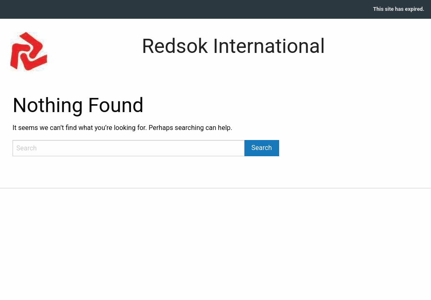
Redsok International (233, 46)
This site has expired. (398, 9)
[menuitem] (398, 9)
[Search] (128, 148)
